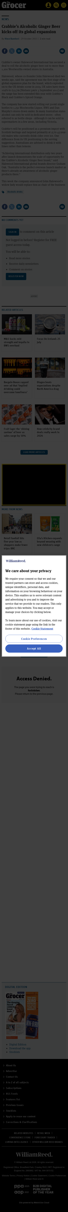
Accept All (34, 648)
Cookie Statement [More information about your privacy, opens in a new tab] (42, 629)
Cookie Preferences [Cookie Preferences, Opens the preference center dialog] (34, 639)
